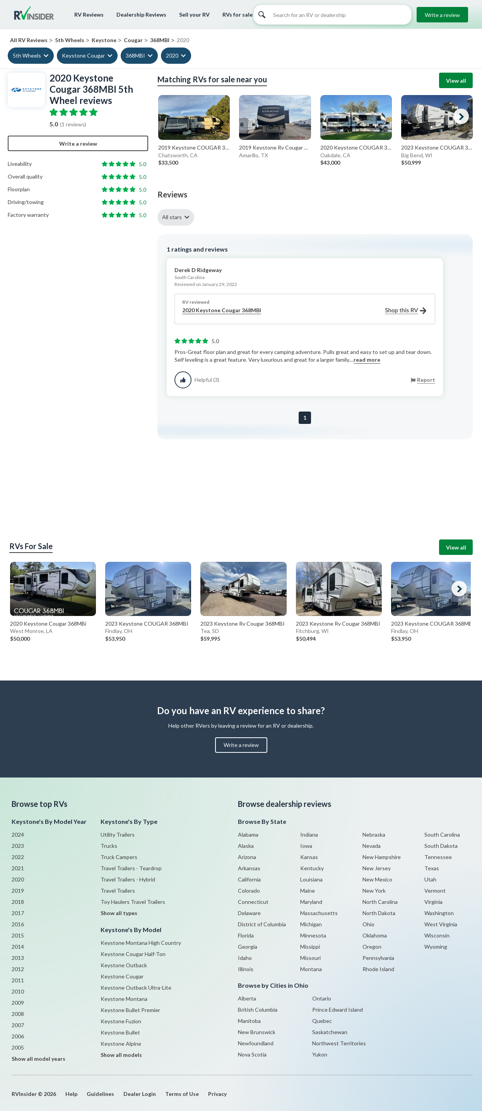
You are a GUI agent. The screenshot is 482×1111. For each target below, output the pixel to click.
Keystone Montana (124, 998)
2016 (18, 924)
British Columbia (257, 1009)
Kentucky (312, 868)
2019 (18, 890)
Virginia (433, 901)
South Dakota (441, 845)
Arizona (247, 857)
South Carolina (442, 834)
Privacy (217, 1094)
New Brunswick (256, 1032)
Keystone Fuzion (121, 1021)
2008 (18, 1014)
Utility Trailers (118, 834)
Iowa (306, 845)
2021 (18, 868)
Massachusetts (319, 913)
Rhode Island (378, 969)
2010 (18, 991)
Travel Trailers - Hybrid (128, 879)
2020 (172, 55)
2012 (18, 969)
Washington (439, 913)
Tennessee (438, 857)
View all (456, 80)
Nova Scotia (252, 1054)
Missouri (310, 957)
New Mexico (377, 879)
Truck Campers (119, 857)
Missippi (310, 946)
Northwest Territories (339, 1043)
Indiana (309, 834)
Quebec (322, 1020)
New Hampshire (381, 857)
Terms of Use (182, 1094)
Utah (430, 879)
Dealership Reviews (141, 14)
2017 (18, 913)
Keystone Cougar (83, 55)
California (249, 879)
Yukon (319, 1054)
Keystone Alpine (121, 1043)
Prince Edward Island (337, 1009)
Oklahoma (374, 935)
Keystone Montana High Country (141, 942)
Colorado (249, 890)
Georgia (247, 946)
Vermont (435, 890)
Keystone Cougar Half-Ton (133, 954)
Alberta (247, 998)
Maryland (311, 901)
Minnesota (313, 935)
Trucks (109, 845)
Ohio (368, 924)
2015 (18, 935)
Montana (311, 969)
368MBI (135, 55)
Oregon (371, 946)
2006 (18, 1036)
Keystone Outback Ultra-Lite (136, 987)
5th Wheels (27, 55)
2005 (18, 1047)
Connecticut (253, 901)
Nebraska (373, 834)
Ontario (321, 998)
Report (426, 379)
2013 (18, 957)
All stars (172, 217)
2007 (18, 1025)
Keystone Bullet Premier (130, 1010)
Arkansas (249, 868)
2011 (18, 980)
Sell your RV (194, 14)
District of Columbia (262, 924)
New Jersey (376, 868)
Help (71, 1094)
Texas (431, 868)
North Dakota (378, 913)
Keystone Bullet (120, 1032)
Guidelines (100, 1094)
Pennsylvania (378, 957)
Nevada (371, 845)
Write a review (442, 15)
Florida (246, 935)
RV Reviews (89, 14)
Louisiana (311, 879)
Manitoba (249, 1020)
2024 (18, 834)
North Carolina (380, 901)
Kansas (309, 857)
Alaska (246, 845)
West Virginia (440, 924)
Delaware (249, 913)
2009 (18, 1002)
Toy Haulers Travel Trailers (133, 901)
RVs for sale (237, 14)
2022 (18, 857)
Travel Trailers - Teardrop (131, 868)
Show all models (121, 1054)
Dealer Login (139, 1094)
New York (374, 890)
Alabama (248, 834)
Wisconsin (437, 935)
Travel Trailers (118, 890)
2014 (18, 946)
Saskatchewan (329, 1032)
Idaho (245, 957)
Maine (307, 890)
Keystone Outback (124, 965)
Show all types (119, 913)
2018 (18, 901)
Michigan (311, 924)
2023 (18, 845)
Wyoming (435, 946)
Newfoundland (255, 1043)
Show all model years (38, 1058)
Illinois (245, 969)
